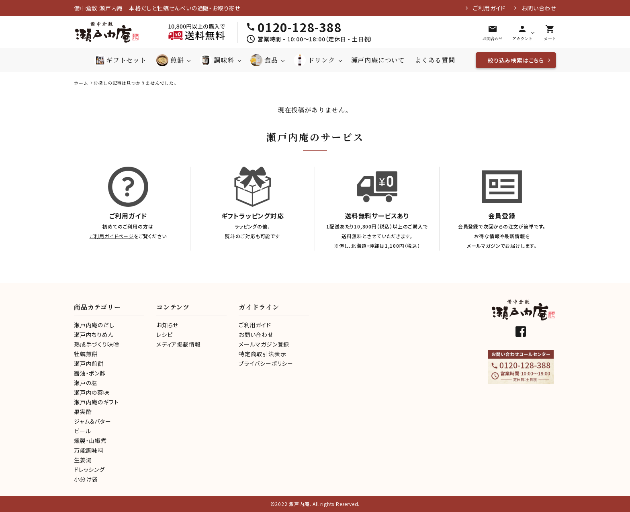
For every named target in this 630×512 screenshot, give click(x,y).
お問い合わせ (539, 8)
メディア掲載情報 (178, 344)
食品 (264, 60)
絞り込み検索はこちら (516, 60)
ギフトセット (120, 60)
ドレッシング (89, 469)
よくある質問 (435, 60)
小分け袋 (86, 479)
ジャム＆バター (92, 421)
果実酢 (83, 412)
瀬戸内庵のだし (94, 325)
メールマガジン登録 (264, 344)
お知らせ (167, 325)
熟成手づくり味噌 (96, 344)
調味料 (217, 60)
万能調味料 (89, 450)
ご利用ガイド (489, 8)
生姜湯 (83, 460)
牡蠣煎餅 (86, 354)
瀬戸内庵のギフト (96, 402)
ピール (82, 431)
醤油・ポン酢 (90, 373)
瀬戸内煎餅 (89, 363)
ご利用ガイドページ (112, 236)
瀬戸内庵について (378, 60)
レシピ (164, 334)
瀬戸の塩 (85, 383)
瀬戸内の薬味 (91, 392)
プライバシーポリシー (266, 363)
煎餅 (170, 60)
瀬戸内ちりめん (94, 334)
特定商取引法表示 (262, 354)
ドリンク (314, 60)
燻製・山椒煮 (90, 441)
